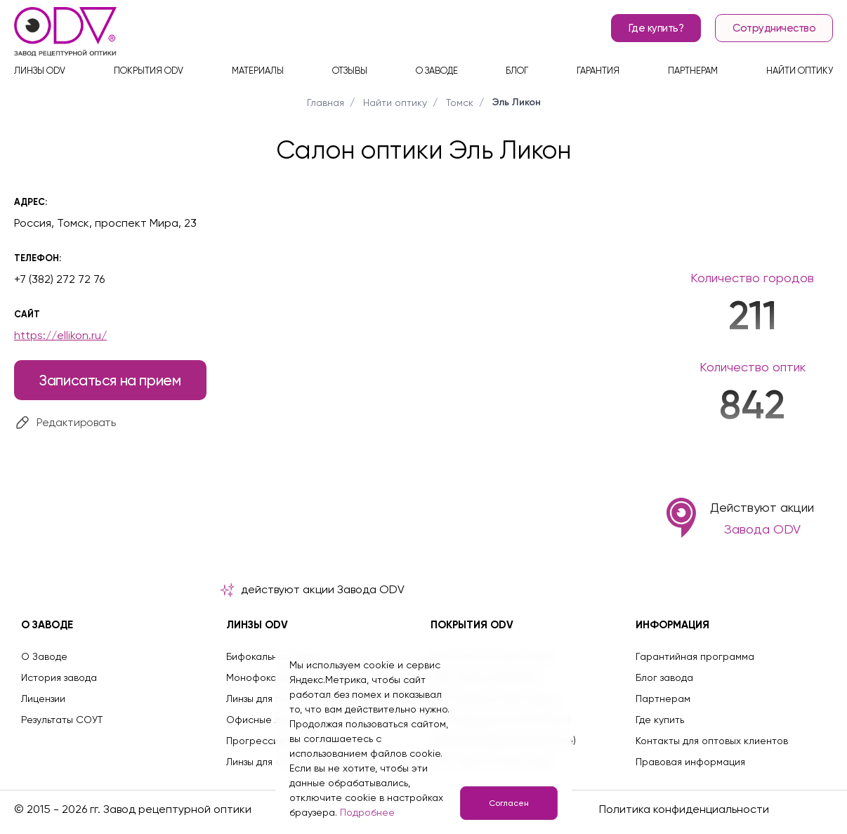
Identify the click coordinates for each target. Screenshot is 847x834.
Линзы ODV (39, 70)
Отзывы (349, 70)
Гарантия (598, 70)
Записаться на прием (109, 380)
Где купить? (656, 28)
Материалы (258, 70)
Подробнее (367, 812)
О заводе (437, 70)
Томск (459, 102)
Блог (517, 70)
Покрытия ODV (148, 70)
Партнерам (693, 70)
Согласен (509, 803)
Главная (325, 102)
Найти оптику (799, 70)
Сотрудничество (774, 28)
